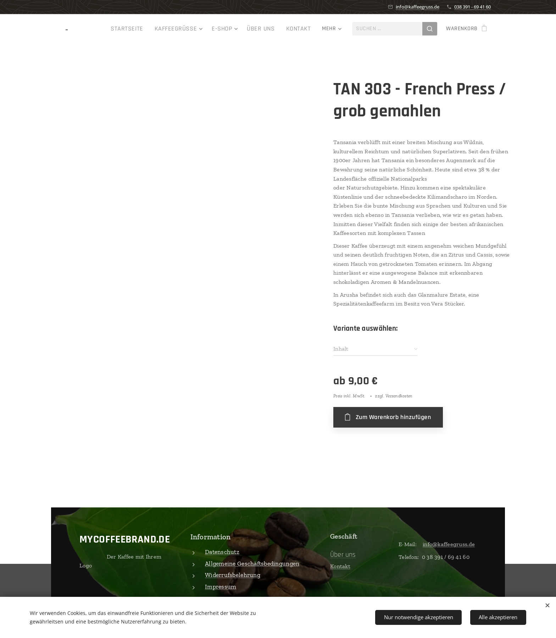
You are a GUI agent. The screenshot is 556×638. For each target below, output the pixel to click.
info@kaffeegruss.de (417, 7)
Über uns (343, 554)
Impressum (220, 586)
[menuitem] (102, 29)
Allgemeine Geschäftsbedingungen (252, 563)
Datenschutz (222, 551)
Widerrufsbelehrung (232, 574)
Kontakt (340, 565)
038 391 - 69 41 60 (472, 7)
